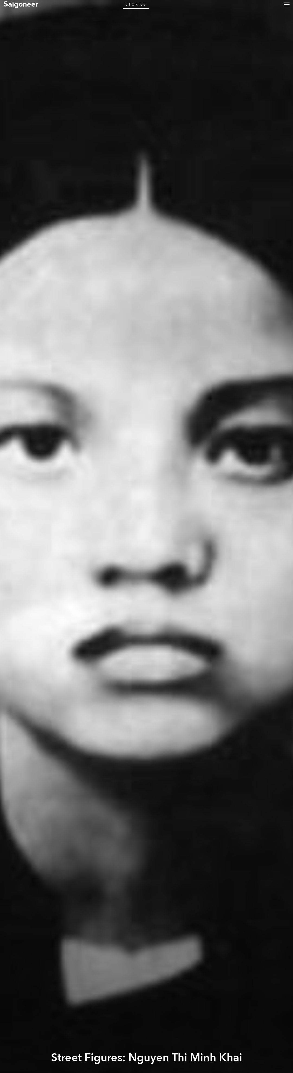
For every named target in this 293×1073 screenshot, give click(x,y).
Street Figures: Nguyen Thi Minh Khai (146, 1057)
